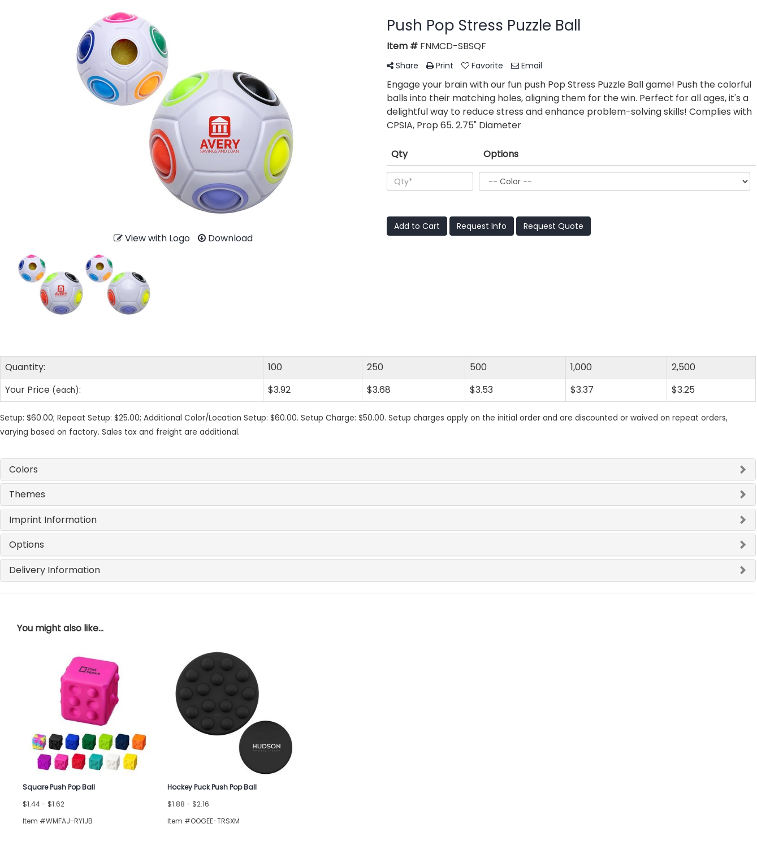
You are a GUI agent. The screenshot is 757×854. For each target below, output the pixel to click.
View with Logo (152, 238)
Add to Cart (417, 226)
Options (26, 544)
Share (402, 65)
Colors (23, 469)
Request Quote (553, 226)
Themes (27, 494)
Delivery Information (54, 569)
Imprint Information (53, 519)
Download (225, 238)
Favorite (482, 65)
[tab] (378, 469)
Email (526, 65)
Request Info (482, 226)
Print (439, 65)
